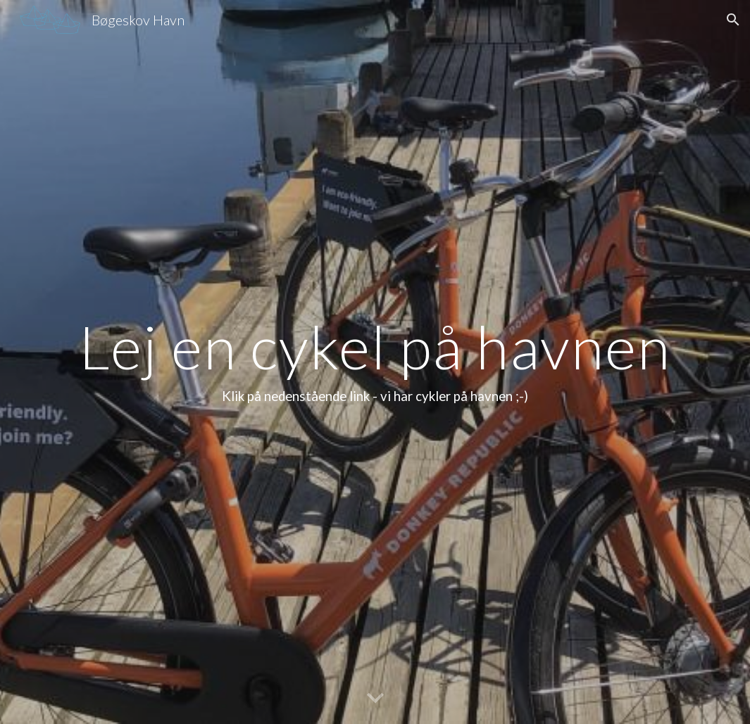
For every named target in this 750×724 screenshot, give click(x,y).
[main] (375, 361)
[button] (733, 20)
